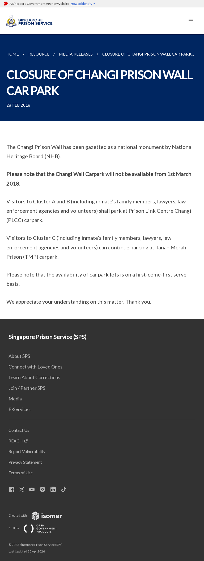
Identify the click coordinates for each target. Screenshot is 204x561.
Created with (39, 515)
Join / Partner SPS (26, 388)
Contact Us (18, 430)
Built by (36, 528)
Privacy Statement (25, 461)
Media (15, 398)
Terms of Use (20, 472)
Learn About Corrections (34, 377)
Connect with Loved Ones (35, 367)
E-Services (19, 409)
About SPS (19, 356)
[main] (102, 176)
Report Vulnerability (26, 451)
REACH (15, 440)
